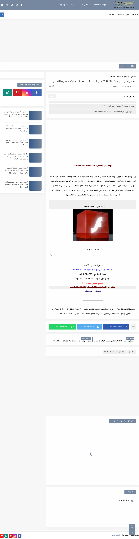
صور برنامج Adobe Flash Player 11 (119, 106)
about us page (100, 5)
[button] (116, 327)
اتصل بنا (85, 5)
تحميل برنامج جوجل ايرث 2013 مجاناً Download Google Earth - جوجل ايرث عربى (16, 128)
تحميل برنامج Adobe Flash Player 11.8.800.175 (114, 112)
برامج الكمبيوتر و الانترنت (118, 77)
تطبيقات (110, 15)
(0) (51, 86)
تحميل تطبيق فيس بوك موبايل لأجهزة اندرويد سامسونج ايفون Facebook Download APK (16, 114)
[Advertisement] (69, 40)
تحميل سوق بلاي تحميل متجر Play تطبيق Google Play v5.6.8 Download (16, 184)
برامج (128, 15)
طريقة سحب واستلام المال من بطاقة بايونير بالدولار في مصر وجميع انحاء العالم (16, 156)
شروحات (120, 15)
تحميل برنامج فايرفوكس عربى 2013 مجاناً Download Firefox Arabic (16, 142)
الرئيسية (135, 15)
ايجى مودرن (115, 535)
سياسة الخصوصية (68, 5)
